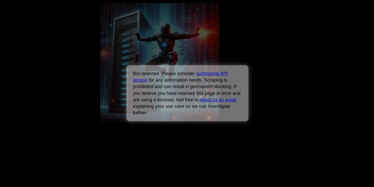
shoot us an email (217, 99)
